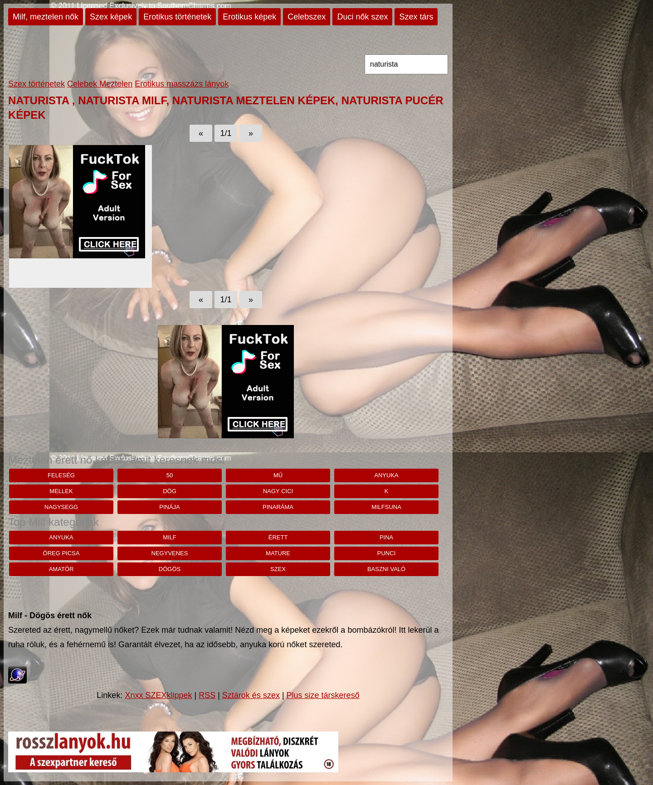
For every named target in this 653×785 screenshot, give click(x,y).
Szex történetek (36, 83)
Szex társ (416, 16)
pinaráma (278, 507)
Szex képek (111, 16)
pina (386, 537)
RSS (207, 695)
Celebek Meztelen (99, 83)
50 (169, 475)
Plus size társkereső (323, 695)
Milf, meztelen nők (45, 16)
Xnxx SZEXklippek (158, 695)
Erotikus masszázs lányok (182, 83)
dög (169, 491)
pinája (169, 507)
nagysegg (61, 507)
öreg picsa (61, 553)
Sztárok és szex (251, 695)
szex (278, 569)
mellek (61, 491)
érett (278, 537)
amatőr (61, 569)
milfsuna (386, 507)
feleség (61, 475)
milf (169, 537)
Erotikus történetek (177, 16)
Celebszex (307, 16)
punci (386, 553)
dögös (169, 569)
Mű (278, 475)
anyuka (386, 475)
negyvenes (169, 553)
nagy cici (278, 491)
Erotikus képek (249, 16)
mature (278, 553)
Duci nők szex (362, 16)
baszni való (386, 569)
